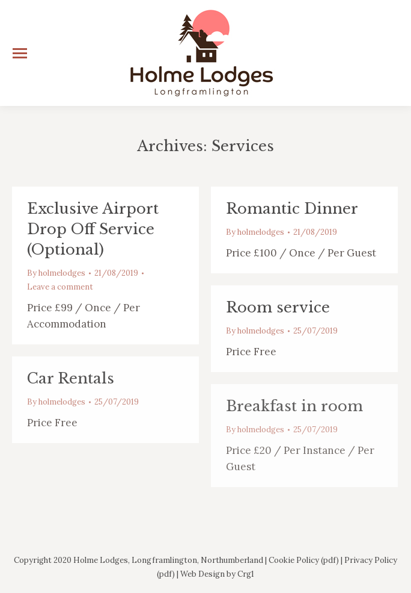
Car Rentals (70, 378)
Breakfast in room (294, 406)
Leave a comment (60, 287)
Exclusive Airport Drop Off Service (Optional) (93, 229)
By (56, 273)
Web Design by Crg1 (217, 574)
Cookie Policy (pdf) (304, 560)
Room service (278, 307)
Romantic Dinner (292, 208)
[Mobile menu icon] (20, 53)
